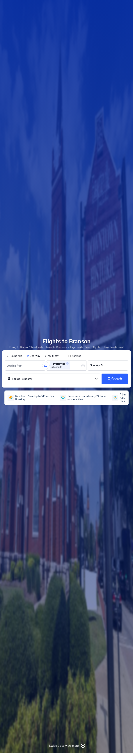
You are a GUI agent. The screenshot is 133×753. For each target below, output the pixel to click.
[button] (126, 4)
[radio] (14, 356)
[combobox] (15, 365)
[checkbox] (74, 356)
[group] (25, 365)
